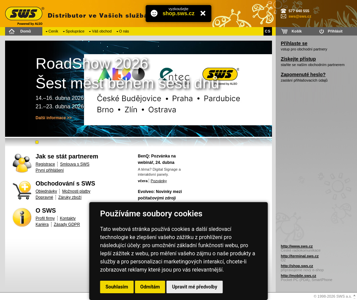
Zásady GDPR (67, 224)
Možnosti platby (76, 191)
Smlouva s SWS (74, 164)
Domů (25, 31)
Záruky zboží (70, 197)
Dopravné (44, 197)
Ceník (53, 31)
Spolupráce (75, 31)
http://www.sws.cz (297, 246)
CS (268, 31)
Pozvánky (159, 181)
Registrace (45, 164)
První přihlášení (50, 170)
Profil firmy (45, 218)
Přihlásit (335, 31)
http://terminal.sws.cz (300, 256)
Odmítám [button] (150, 287)
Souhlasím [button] (117, 287)
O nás (124, 31)
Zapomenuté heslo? (303, 74)
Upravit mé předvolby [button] (194, 287)
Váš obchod (101, 31)
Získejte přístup (298, 59)
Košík (297, 31)
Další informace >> (54, 117)
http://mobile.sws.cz (298, 276)
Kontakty (68, 218)
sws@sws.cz (300, 16)
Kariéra (42, 224)
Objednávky (46, 191)
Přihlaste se (294, 43)
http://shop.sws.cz (297, 266)
